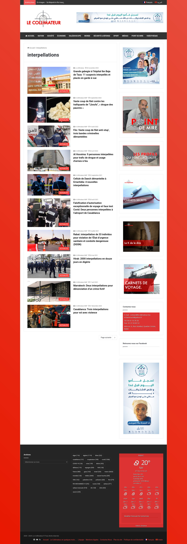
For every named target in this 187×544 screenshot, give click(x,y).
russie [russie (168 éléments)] (96, 484)
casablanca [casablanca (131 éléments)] (78, 459)
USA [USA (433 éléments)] (102, 488)
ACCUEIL (29, 36)
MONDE (87, 36)
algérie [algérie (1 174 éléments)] (87, 455)
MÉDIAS (125, 36)
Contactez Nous (106, 540)
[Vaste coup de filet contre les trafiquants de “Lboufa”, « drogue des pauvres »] (48, 110)
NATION (41, 36)
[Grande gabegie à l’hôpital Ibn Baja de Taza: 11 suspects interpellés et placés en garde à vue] (48, 80)
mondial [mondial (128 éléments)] (77, 476)
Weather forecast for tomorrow (136, 516)
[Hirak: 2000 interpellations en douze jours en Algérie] (48, 266)
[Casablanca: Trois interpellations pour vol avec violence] (48, 316)
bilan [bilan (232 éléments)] (98, 455)
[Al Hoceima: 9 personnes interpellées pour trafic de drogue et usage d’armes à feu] (48, 160)
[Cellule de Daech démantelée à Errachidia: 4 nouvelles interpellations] (48, 185)
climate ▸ (141, 526)
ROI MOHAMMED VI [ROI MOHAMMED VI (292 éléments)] (81, 484)
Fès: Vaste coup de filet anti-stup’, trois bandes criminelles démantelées (91, 133)
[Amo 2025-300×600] (141, 433)
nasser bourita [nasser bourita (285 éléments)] (103, 476)
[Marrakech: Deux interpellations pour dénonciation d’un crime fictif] (48, 291)
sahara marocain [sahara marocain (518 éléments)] (80, 488)
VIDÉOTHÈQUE (152, 36)
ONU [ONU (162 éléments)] (76, 480)
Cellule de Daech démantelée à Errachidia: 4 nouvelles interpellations (89, 182)
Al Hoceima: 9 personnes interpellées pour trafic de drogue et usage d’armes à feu (93, 157)
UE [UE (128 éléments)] (93, 488)
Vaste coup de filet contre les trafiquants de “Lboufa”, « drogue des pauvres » (93, 104)
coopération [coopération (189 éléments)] (93, 459)
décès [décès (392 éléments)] (100, 463)
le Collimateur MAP (81, 98)
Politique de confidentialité (133, 540)
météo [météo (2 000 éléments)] (89, 476)
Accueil (31, 48)
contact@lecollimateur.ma (140, 315)
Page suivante (108, 337)
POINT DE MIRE (137, 36)
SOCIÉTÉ (50, 36)
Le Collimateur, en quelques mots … (63, 540)
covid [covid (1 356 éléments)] (106, 459)
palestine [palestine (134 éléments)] (87, 480)
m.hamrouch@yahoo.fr (133, 317)
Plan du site (118, 540)
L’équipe (81, 540)
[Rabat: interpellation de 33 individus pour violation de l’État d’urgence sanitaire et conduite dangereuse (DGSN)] (48, 240)
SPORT (116, 36)
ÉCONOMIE (61, 36)
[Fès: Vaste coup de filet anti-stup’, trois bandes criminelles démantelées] (48, 136)
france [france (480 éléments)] (77, 472)
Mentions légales (92, 540)
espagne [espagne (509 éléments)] (89, 467)
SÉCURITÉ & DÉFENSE (102, 36)
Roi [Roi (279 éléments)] (111, 480)
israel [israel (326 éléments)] (97, 472)
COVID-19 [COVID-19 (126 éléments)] (78, 463)
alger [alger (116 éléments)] (76, 455)
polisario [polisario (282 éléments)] (100, 480)
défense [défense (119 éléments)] (77, 467)
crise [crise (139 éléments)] (89, 463)
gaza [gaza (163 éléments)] (87, 472)
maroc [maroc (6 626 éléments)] (109, 472)
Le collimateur (79, 68)
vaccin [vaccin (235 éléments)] (77, 492)
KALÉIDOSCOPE (75, 36)
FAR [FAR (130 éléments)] (100, 467)
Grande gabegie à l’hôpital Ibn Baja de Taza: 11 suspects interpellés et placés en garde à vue (91, 74)
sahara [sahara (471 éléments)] (108, 484)
